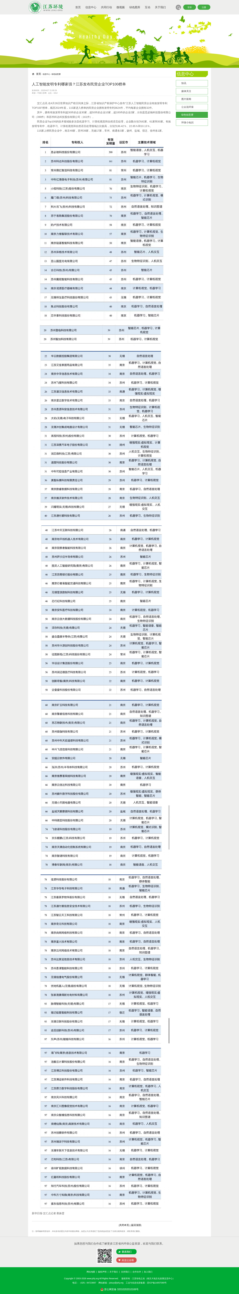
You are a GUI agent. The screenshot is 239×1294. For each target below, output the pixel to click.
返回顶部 (136, 1225)
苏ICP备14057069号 (157, 1283)
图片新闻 (186, 99)
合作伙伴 (136, 1272)
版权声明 (102, 1272)
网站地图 (91, 1272)
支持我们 (125, 1272)
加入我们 (148, 1272)
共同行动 (106, 7)
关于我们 (160, 7)
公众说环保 (187, 107)
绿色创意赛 (187, 114)
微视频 (120, 7)
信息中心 (90, 7)
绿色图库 (134, 7)
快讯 (183, 83)
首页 (78, 7)
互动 (147, 7)
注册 (204, 7)
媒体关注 (186, 91)
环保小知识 (187, 122)
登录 (189, 7)
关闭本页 (124, 1225)
